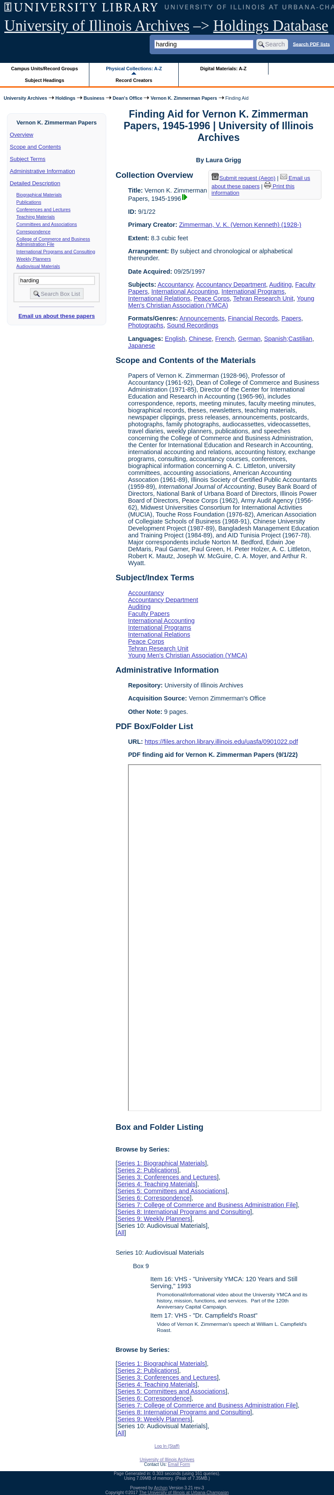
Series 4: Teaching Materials (156, 1184)
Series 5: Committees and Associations (171, 1190)
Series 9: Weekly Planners (153, 1218)
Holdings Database (270, 25)
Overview (21, 134)
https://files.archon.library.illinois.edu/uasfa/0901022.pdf (221, 741)
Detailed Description (35, 183)
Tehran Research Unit (263, 298)
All (120, 1232)
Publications (28, 202)
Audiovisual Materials (38, 266)
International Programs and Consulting (55, 251)
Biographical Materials (39, 194)
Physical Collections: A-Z (134, 68)
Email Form (179, 1464)
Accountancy (175, 284)
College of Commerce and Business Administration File (53, 241)
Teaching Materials (35, 216)
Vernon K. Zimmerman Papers (184, 98)
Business (94, 98)
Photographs (146, 325)
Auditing (280, 284)
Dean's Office (127, 98)
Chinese (200, 338)
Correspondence (33, 231)
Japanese (141, 345)
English (175, 338)
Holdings (65, 98)
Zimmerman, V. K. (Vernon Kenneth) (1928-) (240, 224)
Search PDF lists (311, 43)
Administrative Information (42, 171)
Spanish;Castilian (288, 338)
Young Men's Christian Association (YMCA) (221, 302)
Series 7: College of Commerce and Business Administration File (206, 1204)
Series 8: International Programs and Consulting (183, 1211)
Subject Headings (44, 80)
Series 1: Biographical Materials (161, 1163)
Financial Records (253, 318)
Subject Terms (28, 159)
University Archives (25, 98)
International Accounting (184, 291)
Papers (291, 318)
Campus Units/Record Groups (44, 68)
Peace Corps (211, 298)
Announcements (202, 318)
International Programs (253, 291)
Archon (161, 1487)
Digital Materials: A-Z (223, 68)
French (225, 338)
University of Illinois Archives (97, 25)
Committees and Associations (46, 224)
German (249, 338)
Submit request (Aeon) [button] (244, 178)
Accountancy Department (231, 284)
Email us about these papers (56, 316)
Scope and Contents (35, 147)
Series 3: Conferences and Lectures (167, 1177)
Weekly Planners (33, 259)
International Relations (159, 298)
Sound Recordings (192, 325)
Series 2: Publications (147, 1170)
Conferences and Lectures (43, 209)
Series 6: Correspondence (153, 1197)
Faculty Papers (149, 613)
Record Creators (133, 80)
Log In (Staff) (167, 1446)
